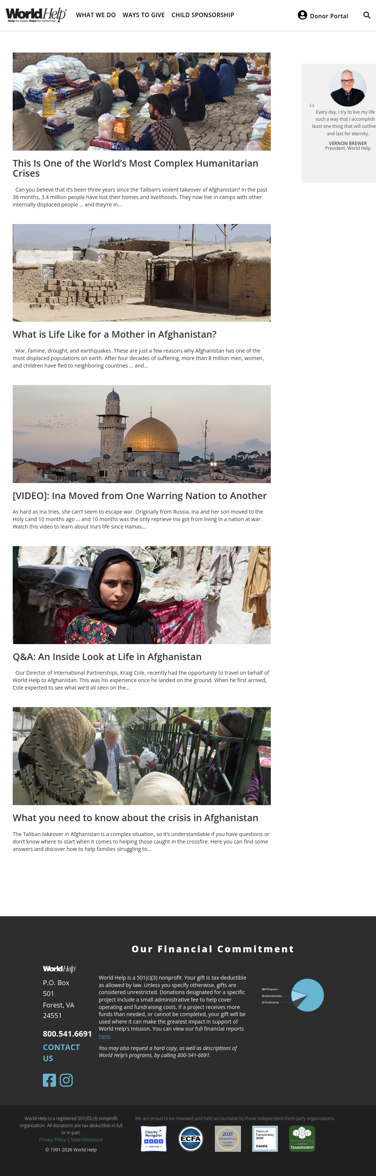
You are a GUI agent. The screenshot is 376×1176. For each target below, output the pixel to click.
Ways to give (144, 15)
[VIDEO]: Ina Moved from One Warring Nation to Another (140, 495)
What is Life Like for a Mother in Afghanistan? (114, 334)
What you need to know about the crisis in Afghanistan (135, 817)
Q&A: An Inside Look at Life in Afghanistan (107, 656)
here (104, 1036)
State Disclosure (86, 1139)
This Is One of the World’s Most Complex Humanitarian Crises (135, 168)
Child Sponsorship (203, 15)
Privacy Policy (52, 1139)
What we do (96, 15)
